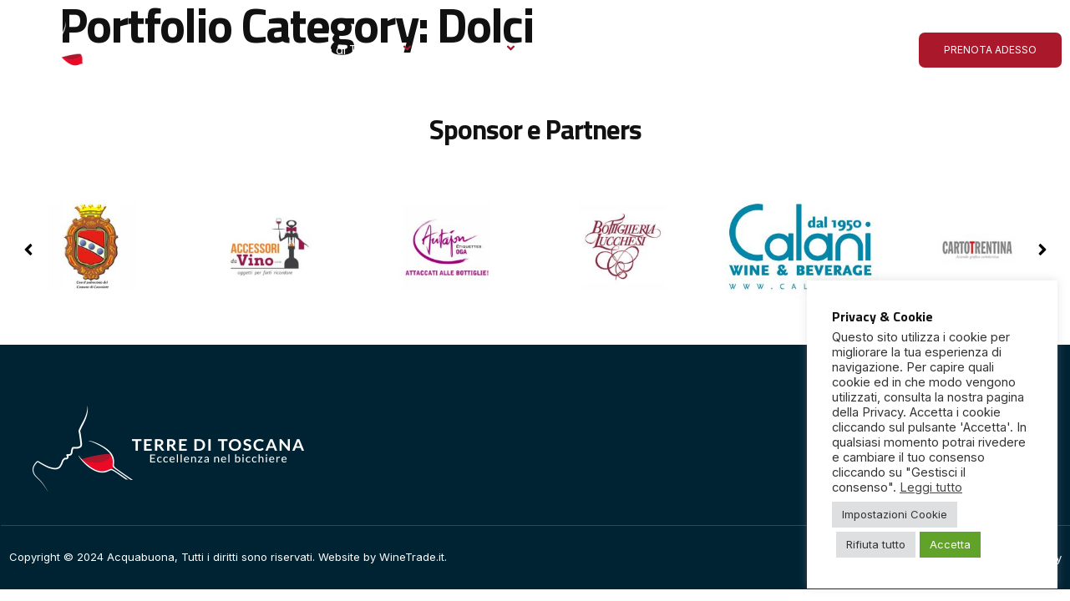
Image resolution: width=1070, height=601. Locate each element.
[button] (1042, 249)
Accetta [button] (950, 544)
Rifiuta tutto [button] (875, 544)
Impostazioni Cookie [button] (894, 514)
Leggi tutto (931, 487)
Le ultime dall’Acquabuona (693, 50)
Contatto (822, 50)
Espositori (482, 50)
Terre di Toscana (357, 50)
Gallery (569, 50)
